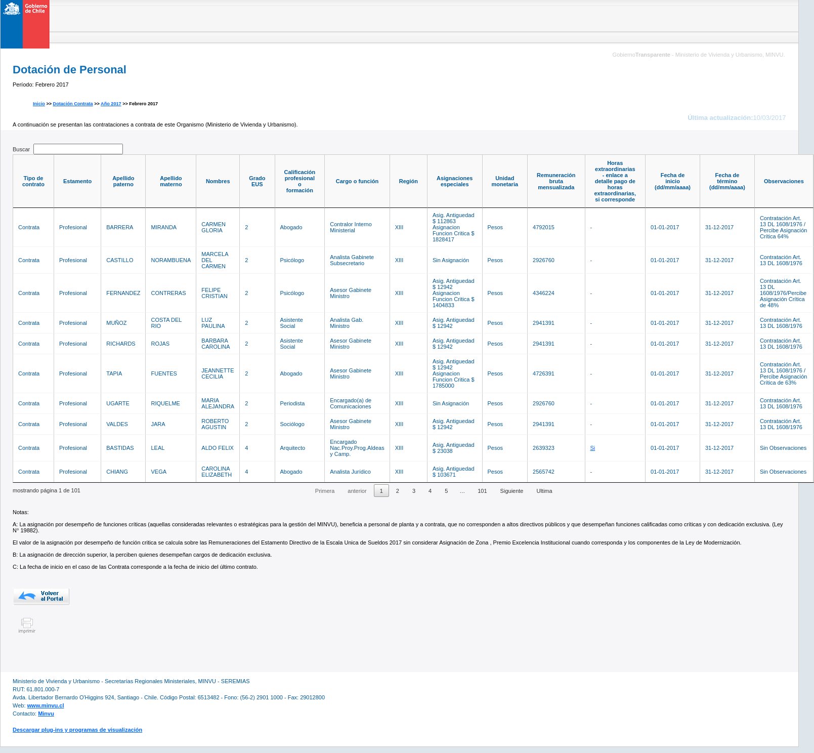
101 (482, 491)
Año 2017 (111, 103)
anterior (357, 491)
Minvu (46, 713)
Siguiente (512, 491)
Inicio (39, 103)
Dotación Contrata (73, 103)
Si (592, 448)
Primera (325, 491)
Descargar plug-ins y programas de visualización (77, 730)
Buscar (68, 149)
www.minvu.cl (45, 705)
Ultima (544, 491)
